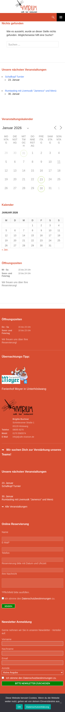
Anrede (6, 668)
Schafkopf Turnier (14, 76)
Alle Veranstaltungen (13, 104)
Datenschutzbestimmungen (36, 598)
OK (19, 707)
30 (41, 188)
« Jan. (5, 249)
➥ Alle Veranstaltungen (14, 506)
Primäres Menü (61, 17)
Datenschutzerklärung (37, 707)
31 (23, 153)
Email (5, 658)
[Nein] (60, 703)
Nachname (8, 648)
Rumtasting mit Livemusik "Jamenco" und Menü (30, 90)
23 (41, 179)
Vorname (6, 639)
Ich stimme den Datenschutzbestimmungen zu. (31, 678)
